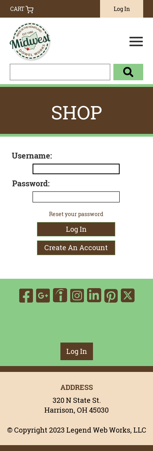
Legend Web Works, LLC (106, 430)
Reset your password (76, 214)
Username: (32, 155)
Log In (122, 9)
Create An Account (76, 247)
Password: (30, 183)
